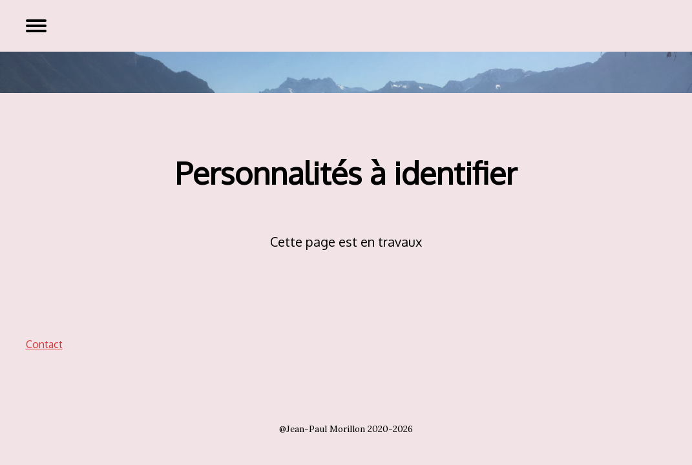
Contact (44, 344)
